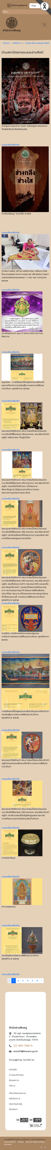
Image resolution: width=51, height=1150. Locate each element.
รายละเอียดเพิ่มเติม (11, 144)
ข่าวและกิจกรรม (16, 1075)
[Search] (25, 11)
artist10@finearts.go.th (25, 1051)
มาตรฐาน (20, 1142)
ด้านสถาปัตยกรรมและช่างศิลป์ (37, 43)
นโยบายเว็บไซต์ (10, 1142)
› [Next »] (41, 980)
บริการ (12, 1085)
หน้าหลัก (13, 1069)
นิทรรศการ (14, 1080)
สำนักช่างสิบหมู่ (11, 24)
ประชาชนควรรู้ (15, 1104)
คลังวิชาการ (17, 43)
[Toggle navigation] (44, 24)
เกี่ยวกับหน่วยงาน (17, 1093)
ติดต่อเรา (13, 1109)
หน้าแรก (6, 43)
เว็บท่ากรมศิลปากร (17, 5)
